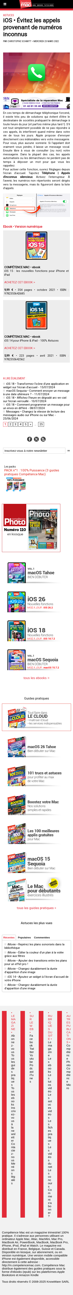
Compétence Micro (68, 1078)
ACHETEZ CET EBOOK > (19, 282)
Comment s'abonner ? (50, 1203)
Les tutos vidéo (50, 1083)
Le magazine (50, 1048)
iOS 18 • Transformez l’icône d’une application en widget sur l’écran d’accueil (36, 385)
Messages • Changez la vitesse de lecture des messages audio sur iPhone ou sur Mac (34, 413)
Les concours (50, 1178)
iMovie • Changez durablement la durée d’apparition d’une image (30, 970)
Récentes (9, 937)
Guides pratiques (36, 698)
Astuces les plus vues (36, 923)
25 (41, 424)
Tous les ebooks (13, 1096)
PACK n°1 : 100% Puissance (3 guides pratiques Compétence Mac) (31, 472)
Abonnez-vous (13, 1044)
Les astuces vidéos (50, 1106)
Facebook (31, 1040)
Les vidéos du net (50, 1156)
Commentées (42, 937)
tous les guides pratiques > (36, 908)
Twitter (32, 1050)
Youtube (32, 1058)
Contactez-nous (13, 1152)
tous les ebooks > (36, 678)
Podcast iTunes (31, 1073)
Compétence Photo (68, 1055)
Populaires (24, 937)
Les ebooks (49, 1065)
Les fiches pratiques (50, 1132)
